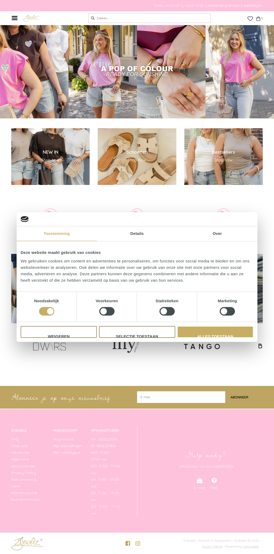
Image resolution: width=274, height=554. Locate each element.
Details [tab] (137, 233)
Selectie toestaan (137, 336)
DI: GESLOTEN (103, 445)
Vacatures (20, 452)
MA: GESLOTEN (104, 438)
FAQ (15, 438)
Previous (17, 72)
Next (256, 72)
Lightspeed (251, 546)
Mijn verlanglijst (66, 452)
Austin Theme (212, 546)
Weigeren (59, 336)
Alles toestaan (215, 336)
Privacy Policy (23, 472)
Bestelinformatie (25, 499)
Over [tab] (217, 233)
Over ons (19, 445)
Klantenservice (24, 492)
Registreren (63, 438)
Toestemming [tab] (57, 233)
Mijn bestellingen (67, 445)
